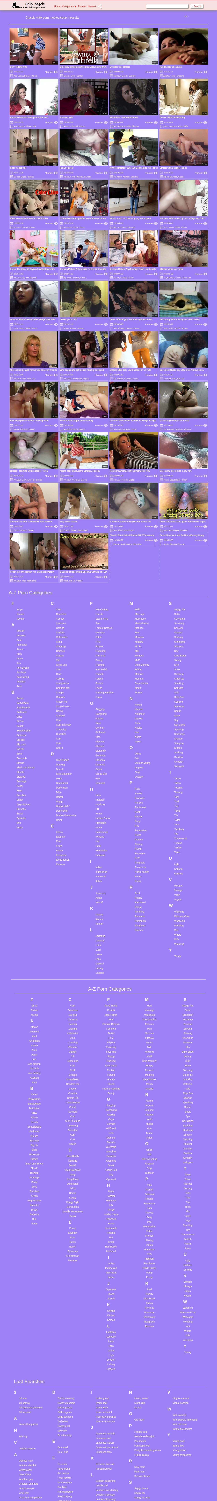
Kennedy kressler (105, 1363)
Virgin (177, 793)
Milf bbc (100, 1479)
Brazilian (126, 429)
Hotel (98, 744)
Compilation (62, 582)
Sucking (178, 651)
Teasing (178, 691)
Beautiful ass (26, 1464)
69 (114, 379)
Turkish (178, 742)
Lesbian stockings (105, 1407)
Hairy (98, 694)
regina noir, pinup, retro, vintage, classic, (80, 434)
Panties (139, 701)
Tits (176, 714)
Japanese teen (104, 1351)
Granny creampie (67, 1449)
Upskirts (178, 772)
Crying (59, 609)
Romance (140, 815)
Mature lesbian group (107, 1461)
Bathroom (22, 611)
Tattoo (177, 682)
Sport (177, 614)
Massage (139, 513)
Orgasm (139, 666)
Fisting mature (65, 1390)
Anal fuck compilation (30, 1396)
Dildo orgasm (65, 1311)
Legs (98, 857)
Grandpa (100, 658)
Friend (99, 586)
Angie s (23, 1415)
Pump (138, 775)
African (20, 529)
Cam (58, 508)
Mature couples (104, 1452)
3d (114, 177)
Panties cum (140, 1330)
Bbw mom (24, 1459)
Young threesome (182, 1354)
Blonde (124, 227)
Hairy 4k (62, 1470)
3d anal (23, 1297)
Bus (19, 721)
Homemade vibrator (68, 1498)
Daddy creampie (66, 1302)
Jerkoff (99, 801)
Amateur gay (26, 1378)
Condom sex (63, 586)
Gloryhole (101, 649)
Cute (58, 642)
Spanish (178, 600)
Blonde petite (26, 1496)
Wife (176, 838)
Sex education (141, 1410)
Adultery (126, 177)
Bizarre (20, 661)
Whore (177, 833)
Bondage (21, 680)
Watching (179, 810)
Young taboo (179, 1349)
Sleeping (179, 573)
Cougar (60, 591)
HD (34, 126)
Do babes (63, 1320)
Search (196, 6)
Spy (176, 619)
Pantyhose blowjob (144, 1335)
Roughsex (140, 824)
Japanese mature (105, 1341)
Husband (100, 754)
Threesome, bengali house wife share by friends (33, 370)
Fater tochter (64, 1377)
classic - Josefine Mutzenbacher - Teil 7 (29, 471)
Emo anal (63, 1346)
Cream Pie (61, 600)
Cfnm (59, 540)
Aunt (19, 585)
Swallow (178, 656)
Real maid (139, 1366)
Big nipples (25, 1482)
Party (137, 720)
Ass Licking (77, 379)
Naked (138, 603)
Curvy (82, 227)
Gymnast (100, 682)
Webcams (179, 819)
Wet (176, 829)
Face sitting (64, 1367)
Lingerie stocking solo (107, 1421)
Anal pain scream (28, 1401)
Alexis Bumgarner (28, 1323)
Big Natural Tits (124, 126)
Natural (138, 608)
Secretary (179, 522)
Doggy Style (62, 705)
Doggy (59, 700)
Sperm (177, 609)
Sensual (178, 526)
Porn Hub (51, 425)
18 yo (165, 227)
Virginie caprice (27, 1347)
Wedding (179, 824)
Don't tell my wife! (18, 67)
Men (137, 531)
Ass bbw (23, 1447)
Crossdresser (63, 605)
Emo (58, 740)
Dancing (60, 663)
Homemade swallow (68, 1493)
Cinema (129, 328)
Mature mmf (102, 1470)
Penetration (141, 729)
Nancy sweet (141, 1297)
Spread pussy (141, 1452)
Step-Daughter (64, 672)
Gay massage (65, 1435)
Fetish (99, 536)
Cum (58, 619)
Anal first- (24, 1392)
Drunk (59, 718)
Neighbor (139, 612)
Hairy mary (63, 1479)
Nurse (138, 635)
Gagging (100, 608)
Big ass (27, 76)
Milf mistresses (104, 1484)
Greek (99, 668)
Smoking (178, 582)
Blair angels (25, 1491)
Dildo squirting (65, 1315)
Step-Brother (23, 703)
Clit (58, 559)
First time (100, 554)
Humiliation (101, 749)
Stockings (179, 633)
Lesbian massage (105, 1393)
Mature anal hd (104, 1442)
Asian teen (25, 1438)
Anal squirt (25, 1410)
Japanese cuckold (105, 1332)
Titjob (177, 709)
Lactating (100, 834)
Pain (137, 687)
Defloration (62, 686)
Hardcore (100, 703)
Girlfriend (100, 631)
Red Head (140, 801)
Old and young (142, 661)
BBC (174, 379)
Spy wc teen (140, 1456)
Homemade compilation (70, 1489)
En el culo (63, 1351)
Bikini (19, 652)
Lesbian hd (102, 1384)
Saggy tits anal (142, 1396)
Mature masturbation (107, 1465)
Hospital (100, 735)
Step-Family (102, 517)
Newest (92, 6)
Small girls (139, 1433)
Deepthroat (62, 682)
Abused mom (26, 1359)
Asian (180, 126)
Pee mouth (140, 1340)
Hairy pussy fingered (68, 1484)
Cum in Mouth (63, 623)
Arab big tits (25, 1419)
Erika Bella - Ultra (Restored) (124, 117)
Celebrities (61, 536)
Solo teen (139, 1447)
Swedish (178, 660)
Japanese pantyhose (107, 1346)
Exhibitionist (62, 758)
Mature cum (102, 1456)
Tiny (176, 705)
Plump (138, 747)
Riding (138, 806)
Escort (59, 749)
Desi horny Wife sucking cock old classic (180, 319)
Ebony (59, 731)
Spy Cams (179, 623)
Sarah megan (141, 1405)
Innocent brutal (104, 1311)
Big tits (34, 76)
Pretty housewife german (147, 1349)
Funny (99, 596)
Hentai (99, 712)
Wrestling (179, 842)
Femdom (100, 531)
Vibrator (178, 784)
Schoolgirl (179, 517)
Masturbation (142, 522)
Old (137, 657)
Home (57, 6)
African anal (25, 1369)
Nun (137, 631)
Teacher (178, 686)
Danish (60, 668)
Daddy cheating (66, 1297)
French (99, 582)
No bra (137, 1306)
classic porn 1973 (68, 319)
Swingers (179, 665)
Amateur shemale (28, 1382)
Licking (99, 867)
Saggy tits (139, 1392)
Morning (139, 577)
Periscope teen (142, 1344)
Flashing (100, 563)
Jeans (99, 796)
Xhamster (51, 72)
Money (138, 568)
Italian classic (66, 168)
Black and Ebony (26, 666)
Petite (138, 733)
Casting (123, 278)
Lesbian (80, 328)
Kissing (99, 813)
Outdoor (139, 675)
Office (138, 652)
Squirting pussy (142, 1461)
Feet (98, 522)
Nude (137, 622)
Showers (178, 545)
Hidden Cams (103, 717)
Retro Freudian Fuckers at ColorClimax (29, 218)
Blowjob (75, 126)
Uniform (178, 767)
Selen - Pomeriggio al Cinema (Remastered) (131, 319)
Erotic (73, 76)
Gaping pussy (65, 1426)
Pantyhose (140, 706)
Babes (20, 76)
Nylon (138, 640)
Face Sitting (102, 508)
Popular (82, 6)
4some (20, 517)
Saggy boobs (141, 1387)
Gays (98, 622)
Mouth (138, 586)
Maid (137, 508)
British (20, 698)
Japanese (101, 792)
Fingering (100, 550)
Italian (99, 780)
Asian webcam (27, 1442)
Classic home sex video (171, 269)
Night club (139, 1302)
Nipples (139, 617)
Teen (176, 695)
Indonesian (101, 770)
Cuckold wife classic (120, 67)
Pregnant (139, 761)
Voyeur (178, 798)
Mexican (139, 536)
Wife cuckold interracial (185, 1318)
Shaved (178, 531)
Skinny (177, 559)
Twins (177, 751)
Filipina (99, 545)
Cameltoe (61, 513)
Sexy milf (139, 1415)
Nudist (138, 626)
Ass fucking (23, 566)
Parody (138, 715)
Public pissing (141, 1354)
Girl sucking (64, 1444)
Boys (19, 689)
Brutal (20, 712)
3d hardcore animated (30, 1306)
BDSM (177, 227)
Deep (59, 677)
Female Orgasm (104, 526)
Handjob (100, 698)
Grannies (100, 663)
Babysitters (22, 601)
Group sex (63, 1458)
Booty (20, 684)
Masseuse (140, 517)
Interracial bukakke (106, 1315)
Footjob (100, 573)
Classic (67, 76)
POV (137, 757)
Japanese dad (103, 1337)
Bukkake (21, 717)
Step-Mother (141, 582)
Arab (174, 76)
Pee (137, 724)
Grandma (100, 654)
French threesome (67, 1404)
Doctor (59, 695)
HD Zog (23, 1335)
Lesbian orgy (103, 1403)
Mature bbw (102, 1447)
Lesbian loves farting (107, 1389)
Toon (176, 723)
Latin (98, 848)
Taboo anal (140, 1487)
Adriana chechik (27, 1364)
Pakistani (139, 697)
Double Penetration (66, 714)
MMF (137, 559)
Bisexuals (22, 657)
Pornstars (140, 752)
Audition (21, 580)
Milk (137, 550)
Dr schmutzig (65, 1334)
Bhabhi (184, 227)
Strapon (178, 637)
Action (119, 177)
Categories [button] (69, 6)
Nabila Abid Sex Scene (171, 67)
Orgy (137, 671)
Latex (98, 844)
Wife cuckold (179, 1314)
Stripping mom (142, 1470)
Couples (60, 596)
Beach (20, 624)
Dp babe (62, 1329)
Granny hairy (64, 1453)
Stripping (179, 642)
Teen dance (140, 1496)
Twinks (178, 746)
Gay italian (63, 1430)
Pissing (138, 743)
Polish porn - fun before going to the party (130, 218)
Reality (138, 796)
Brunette (87, 177)
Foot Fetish (101, 568)
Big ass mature (27, 1473)
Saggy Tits (179, 508)
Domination (62, 709)
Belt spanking (26, 1468)
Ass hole (21, 571)
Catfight (60, 531)
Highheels (101, 721)
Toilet (177, 718)
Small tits (179, 577)
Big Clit (177, 328)
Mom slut (101, 1493)
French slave (64, 1400)
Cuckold (132, 76)
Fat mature (63, 1372)
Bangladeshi (23, 606)
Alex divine (25, 1373)
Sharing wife (140, 1419)
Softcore (178, 586)
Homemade (102, 731)
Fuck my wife (65, 1409)
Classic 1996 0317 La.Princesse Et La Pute (130, 370)
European (61, 754)
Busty (20, 726)
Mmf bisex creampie (106, 1489)
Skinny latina (141, 1424)
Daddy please (65, 1306)
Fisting (99, 559)
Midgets (139, 540)
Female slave (65, 1381)
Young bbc (178, 1344)
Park (137, 710)
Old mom (139, 1318)
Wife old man (180, 1323)
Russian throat (142, 1375)
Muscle (138, 591)
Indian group (102, 1297)
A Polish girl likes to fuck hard (174, 420)
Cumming (61, 628)
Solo (176, 591)
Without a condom (182, 1328)
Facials (99, 513)
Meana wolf (102, 1475)
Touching (179, 728)
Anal (115, 126)
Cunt (58, 637)
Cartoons (61, 522)
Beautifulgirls (23, 629)
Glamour (100, 640)
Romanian (140, 819)
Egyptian (60, 735)
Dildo (59, 691)
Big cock (21, 126)
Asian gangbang (28, 1429)
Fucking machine (105, 591)
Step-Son (179, 596)
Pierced (139, 738)
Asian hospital (26, 1433)
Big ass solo (25, 1478)
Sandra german (142, 1401)
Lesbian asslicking (105, 1380)
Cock (59, 573)
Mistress (139, 554)
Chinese (60, 550)
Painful (138, 692)
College (60, 577)
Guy (98, 677)
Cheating (180, 76)
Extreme (60, 763)
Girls (98, 635)
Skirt (176, 563)
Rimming (139, 810)
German (100, 626)
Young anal (179, 1340)
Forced (99, 577)
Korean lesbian (104, 1367)
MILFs (138, 545)
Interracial (101, 775)
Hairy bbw (63, 1475)
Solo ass (138, 1438)
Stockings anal (142, 1465)
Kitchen (100, 818)
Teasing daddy (142, 1491)
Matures (139, 526)
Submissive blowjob (144, 1475)
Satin (177, 513)
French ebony (65, 1395)
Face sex (62, 1363)
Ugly (176, 763)
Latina (99, 853)
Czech (59, 646)
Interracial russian (105, 1320)
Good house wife (18, 168)
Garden (80, 76)
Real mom (139, 1370)
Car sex (60, 517)
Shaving (178, 536)
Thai (176, 700)
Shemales (179, 540)
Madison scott (103, 1438)
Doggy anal (64, 1325)
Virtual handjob (181, 1302)
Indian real (101, 1302)
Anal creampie (27, 1387)
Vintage (178, 789)
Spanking (179, 605)
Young (177, 855)
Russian (139, 829)
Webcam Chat (181, 815)
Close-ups (187, 278)
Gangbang (101, 612)
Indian (99, 766)
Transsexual (180, 737)
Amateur (117, 76)
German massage (67, 1439)
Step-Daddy (62, 658)
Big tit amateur (27, 1487)
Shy (176, 550)
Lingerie (100, 871)
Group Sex (101, 672)
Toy (176, 732)
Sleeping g (140, 1429)
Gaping (99, 617)
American (67, 227)
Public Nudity (142, 770)
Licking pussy (103, 1416)
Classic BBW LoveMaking (172, 117)
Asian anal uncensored (31, 1424)
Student (178, 646)
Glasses (100, 645)
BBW (186, 126)
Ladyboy (100, 839)
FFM (98, 540)
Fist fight (62, 1386)
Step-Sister (180, 554)
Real (137, 792)
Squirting (179, 628)
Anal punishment (28, 1405)
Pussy (138, 780)
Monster (139, 573)
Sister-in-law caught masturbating (76, 420)
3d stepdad (25, 1311)
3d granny (24, 1302)
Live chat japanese (106, 1426)
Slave (177, 568)
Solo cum (139, 1442)
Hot (97, 740)
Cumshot (61, 633)
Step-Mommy (142, 563)
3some (166, 126)
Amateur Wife (66, 117)
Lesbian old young (105, 1398)
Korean (99, 822)
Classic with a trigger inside (173, 168)
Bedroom (179, 429)
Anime (20, 548)
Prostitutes (140, 766)
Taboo (177, 677)
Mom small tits (103, 1498)
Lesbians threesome (107, 1412)
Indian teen (102, 1306)
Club (58, 568)
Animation (22, 543)
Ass (15, 76)
